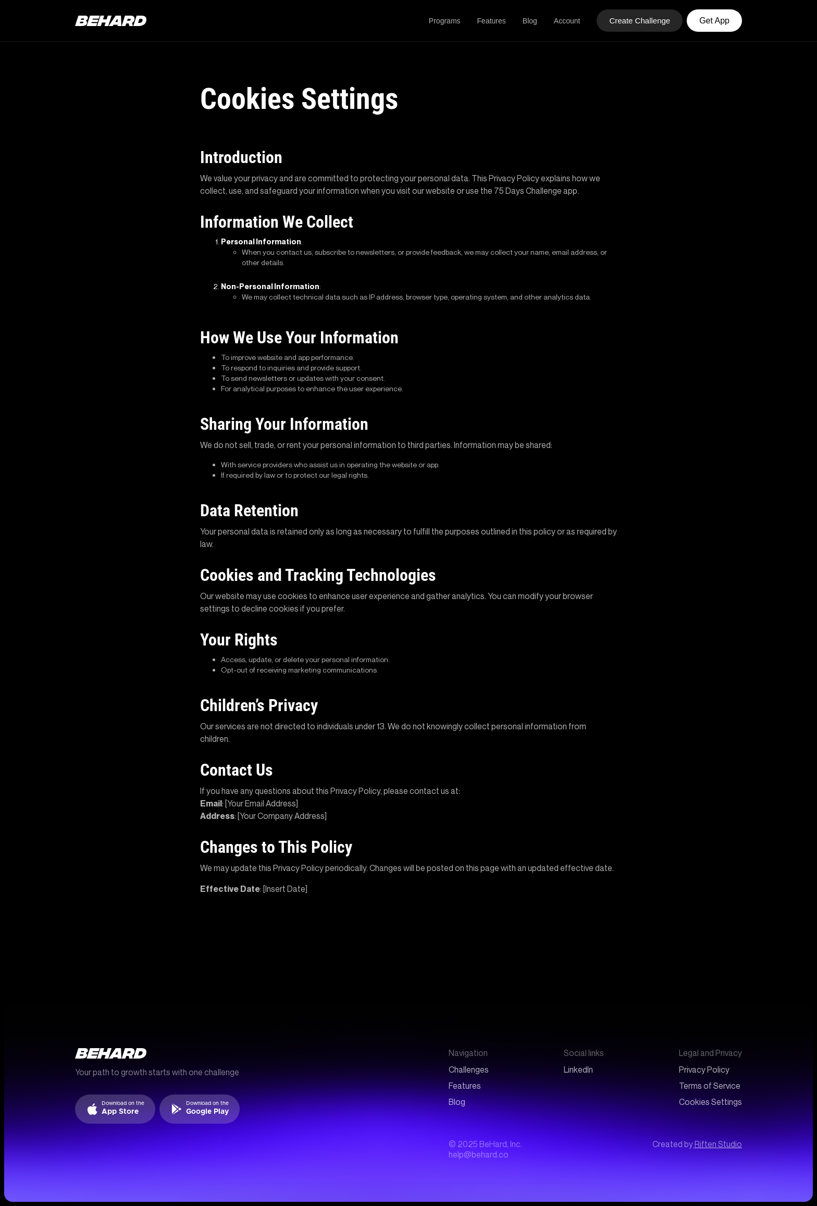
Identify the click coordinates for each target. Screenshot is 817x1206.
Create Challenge (639, 20)
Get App (714, 20)
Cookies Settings (710, 1102)
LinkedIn (578, 1070)
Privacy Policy (704, 1070)
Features (491, 21)
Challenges (469, 1070)
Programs (445, 21)
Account (567, 21)
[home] (110, 20)
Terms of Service (709, 1086)
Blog (530, 21)
